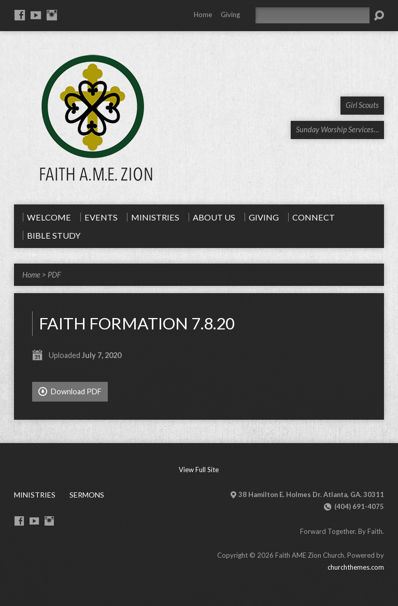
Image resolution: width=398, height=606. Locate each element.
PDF (54, 274)
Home (203, 14)
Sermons (86, 494)
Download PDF (70, 391)
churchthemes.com (356, 567)
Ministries (34, 494)
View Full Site (199, 469)
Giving (230, 14)
